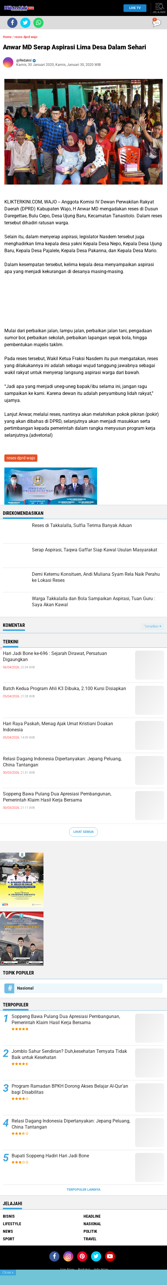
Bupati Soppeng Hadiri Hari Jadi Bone (50, 1155)
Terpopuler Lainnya (83, 1190)
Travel (90, 1239)
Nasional (25, 988)
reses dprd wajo (25, 37)
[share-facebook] (12, 23)
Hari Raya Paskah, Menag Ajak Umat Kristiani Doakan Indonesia (58, 726)
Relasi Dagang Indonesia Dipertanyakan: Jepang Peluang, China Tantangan (62, 762)
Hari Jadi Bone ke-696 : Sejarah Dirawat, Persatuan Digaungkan (55, 656)
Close (8, 1272)
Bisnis (9, 1216)
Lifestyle (12, 1223)
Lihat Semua (83, 832)
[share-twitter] (25, 23)
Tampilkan (152, 626)
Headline (92, 1216)
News (8, 1231)
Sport (8, 1239)
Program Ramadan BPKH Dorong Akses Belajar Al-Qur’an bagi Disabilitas (70, 1089)
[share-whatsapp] (38, 23)
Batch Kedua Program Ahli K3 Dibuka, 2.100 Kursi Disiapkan (64, 688)
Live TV (133, 8)
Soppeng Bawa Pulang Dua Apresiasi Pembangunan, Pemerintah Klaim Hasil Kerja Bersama (57, 797)
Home (7, 37)
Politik (90, 1231)
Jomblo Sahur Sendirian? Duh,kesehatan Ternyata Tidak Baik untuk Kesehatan (69, 1054)
